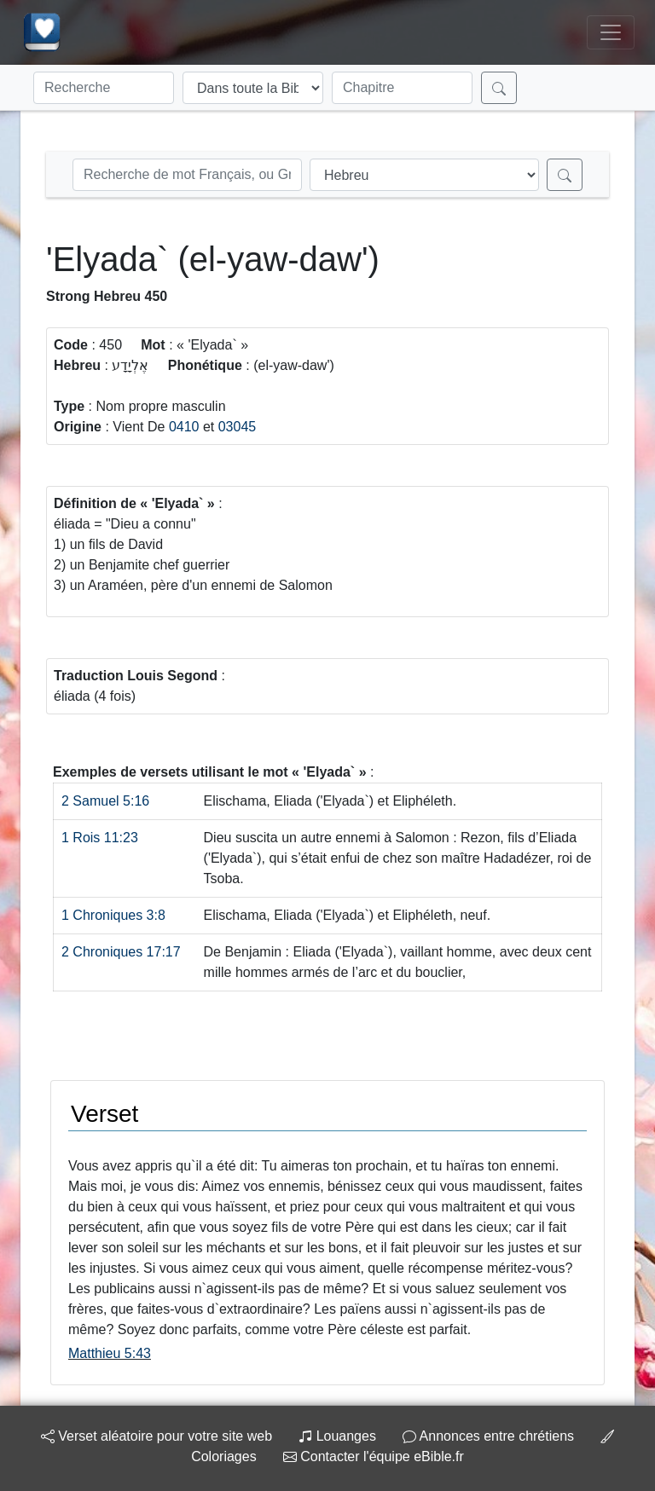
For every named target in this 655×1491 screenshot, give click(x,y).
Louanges (337, 1436)
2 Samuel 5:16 (105, 801)
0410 (184, 426)
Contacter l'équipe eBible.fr (373, 1456)
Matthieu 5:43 (109, 1353)
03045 (237, 426)
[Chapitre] (402, 88)
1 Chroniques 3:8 (113, 915)
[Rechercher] (499, 88)
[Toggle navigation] (611, 32)
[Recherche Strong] (187, 175)
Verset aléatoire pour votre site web (156, 1436)
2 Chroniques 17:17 (121, 952)
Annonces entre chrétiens (488, 1436)
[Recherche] (103, 88)
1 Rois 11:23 (99, 837)
